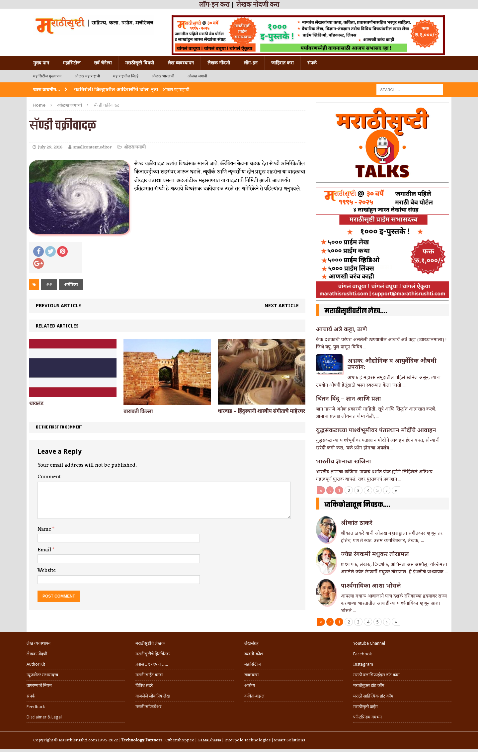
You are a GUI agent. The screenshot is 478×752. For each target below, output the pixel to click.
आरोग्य (249, 685)
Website (47, 570)
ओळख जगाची (197, 76)
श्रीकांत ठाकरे (356, 522)
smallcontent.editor (92, 147)
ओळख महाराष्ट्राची (87, 76)
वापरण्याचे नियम (39, 685)
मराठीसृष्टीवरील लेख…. (355, 311)
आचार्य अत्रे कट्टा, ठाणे (341, 329)
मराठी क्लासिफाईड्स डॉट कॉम (376, 674)
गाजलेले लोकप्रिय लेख (152, 696)
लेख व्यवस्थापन (181, 62)
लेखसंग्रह (251, 643)
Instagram (363, 664)
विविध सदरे (144, 685)
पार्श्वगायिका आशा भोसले (371, 585)
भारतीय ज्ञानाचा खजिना (343, 461)
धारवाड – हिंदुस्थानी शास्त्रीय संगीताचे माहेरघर (261, 411)
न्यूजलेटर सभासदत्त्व (42, 674)
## (49, 284)
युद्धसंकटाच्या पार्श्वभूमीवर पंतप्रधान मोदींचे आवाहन (376, 430)
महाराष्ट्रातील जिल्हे (125, 76)
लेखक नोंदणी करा (257, 4)
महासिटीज (71, 62)
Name (45, 529)
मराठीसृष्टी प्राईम (365, 706)
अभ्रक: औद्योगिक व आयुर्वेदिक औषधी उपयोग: (392, 363)
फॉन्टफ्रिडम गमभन (367, 716)
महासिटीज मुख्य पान (47, 76)
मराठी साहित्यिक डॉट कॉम (373, 696)
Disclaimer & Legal (44, 716)
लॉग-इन (251, 62)
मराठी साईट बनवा (149, 674)
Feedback (36, 706)
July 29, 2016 (50, 147)
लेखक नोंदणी (218, 62)
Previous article (58, 305)
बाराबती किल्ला (138, 411)
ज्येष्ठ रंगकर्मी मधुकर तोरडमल (376, 554)
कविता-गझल (254, 696)
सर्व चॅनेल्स (103, 62)
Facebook (362, 653)
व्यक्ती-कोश (253, 653)
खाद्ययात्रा (251, 674)
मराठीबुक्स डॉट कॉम (368, 685)
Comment (49, 477)
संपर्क (312, 62)
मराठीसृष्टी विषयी (139, 62)
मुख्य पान (41, 62)
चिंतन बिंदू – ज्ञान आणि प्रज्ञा (348, 398)
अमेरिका (71, 284)
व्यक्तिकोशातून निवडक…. (357, 505)
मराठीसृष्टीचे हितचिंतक (152, 653)
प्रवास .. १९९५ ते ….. (151, 664)
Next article (282, 305)
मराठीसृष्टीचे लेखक (150, 643)
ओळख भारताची (163, 76)
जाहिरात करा (282, 62)
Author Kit (36, 664)
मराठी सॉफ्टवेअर (148, 706)
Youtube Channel (369, 643)
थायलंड (36, 403)
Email (45, 550)
